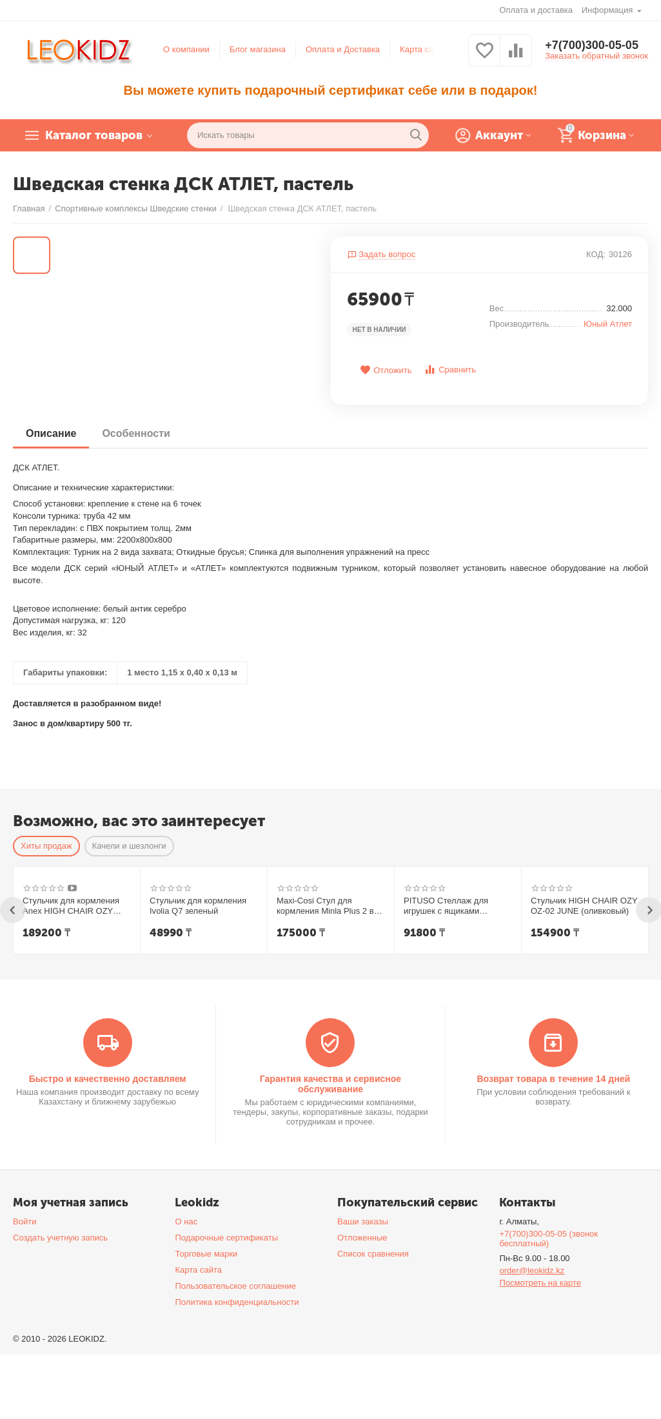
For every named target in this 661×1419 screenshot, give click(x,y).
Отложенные (362, 1237)
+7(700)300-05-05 (591, 45)
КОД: (596, 254)
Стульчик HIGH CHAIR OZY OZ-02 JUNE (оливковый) (584, 906)
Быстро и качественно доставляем (107, 1079)
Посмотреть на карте (540, 1283)
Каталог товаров (94, 135)
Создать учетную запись (60, 1237)
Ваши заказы (362, 1221)
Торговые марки (206, 1254)
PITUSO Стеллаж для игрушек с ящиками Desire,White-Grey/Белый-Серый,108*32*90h (454, 906)
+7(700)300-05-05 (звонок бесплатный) (548, 1238)
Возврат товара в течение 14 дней (553, 1079)
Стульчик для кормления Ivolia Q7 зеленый (198, 906)
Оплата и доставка (536, 10)
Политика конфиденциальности (237, 1302)
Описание (51, 433)
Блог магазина (258, 49)
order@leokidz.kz (531, 1270)
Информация (608, 10)
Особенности (136, 433)
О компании (186, 49)
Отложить (385, 370)
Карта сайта (423, 49)
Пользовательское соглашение (235, 1286)
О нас (186, 1221)
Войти (24, 1221)
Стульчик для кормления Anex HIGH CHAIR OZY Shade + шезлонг (71, 906)
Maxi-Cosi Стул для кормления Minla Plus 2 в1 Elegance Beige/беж (328, 906)
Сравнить (450, 369)
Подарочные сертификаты (226, 1237)
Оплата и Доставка (343, 49)
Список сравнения (373, 1254)
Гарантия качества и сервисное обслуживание (330, 1084)
